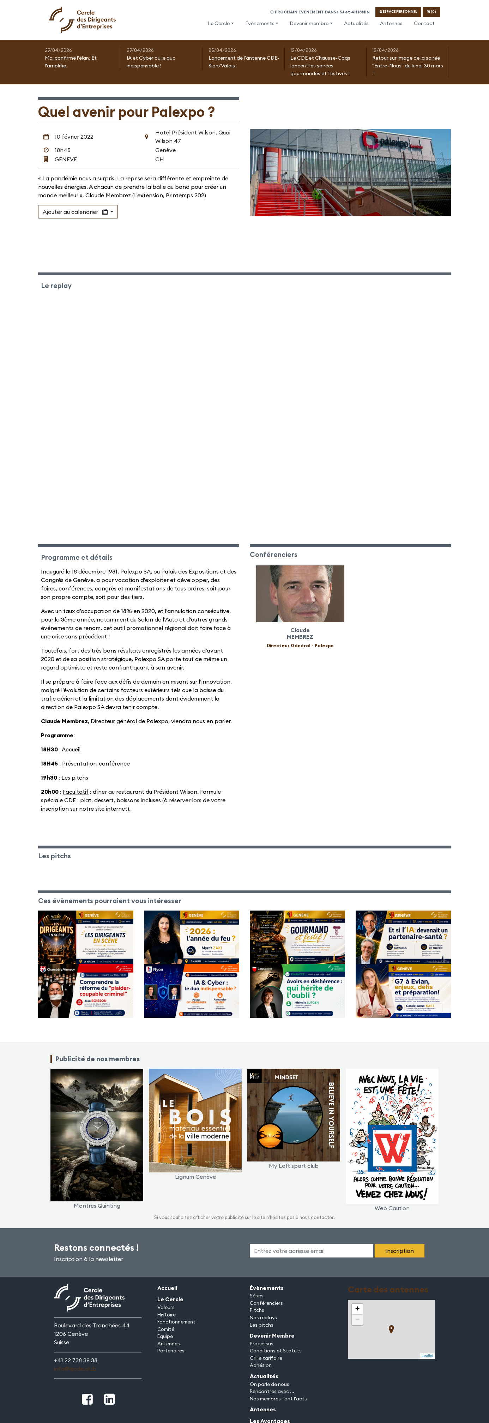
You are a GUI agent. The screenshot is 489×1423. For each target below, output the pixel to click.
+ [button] (357, 1309)
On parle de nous (269, 1384)
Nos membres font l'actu (278, 1398)
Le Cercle (219, 23)
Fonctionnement (176, 1322)
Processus (261, 1343)
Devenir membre (309, 23)
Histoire (166, 1314)
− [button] (357, 1320)
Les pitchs (261, 1325)
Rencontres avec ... (272, 1391)
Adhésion (261, 1365)
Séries (257, 1295)
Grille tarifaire (266, 1358)
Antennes (391, 23)
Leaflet (427, 1355)
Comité (165, 1329)
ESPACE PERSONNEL (398, 11)
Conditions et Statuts (276, 1350)
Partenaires (171, 1350)
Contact (424, 23)
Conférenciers (266, 1303)
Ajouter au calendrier (76, 211)
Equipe (165, 1336)
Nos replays (263, 1317)
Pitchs (257, 1310)
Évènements (259, 23)
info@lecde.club (75, 1368)
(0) (431, 11)
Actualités (356, 23)
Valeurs (166, 1307)
